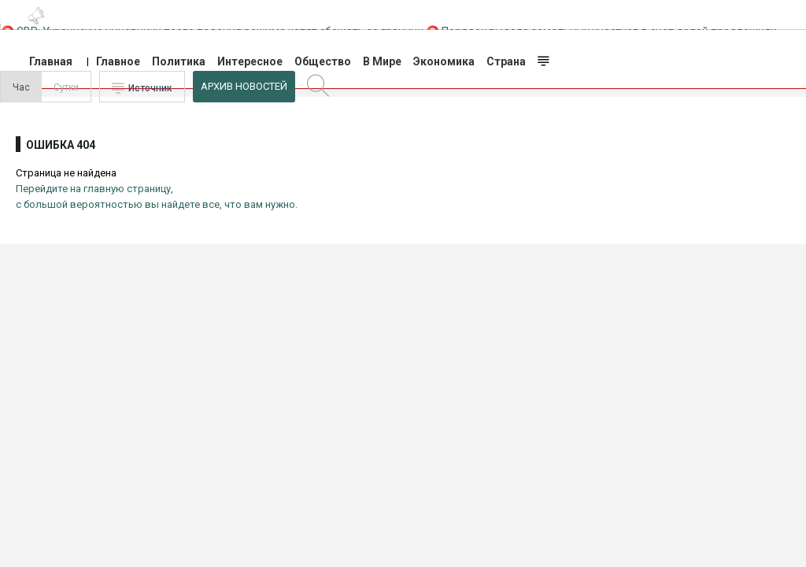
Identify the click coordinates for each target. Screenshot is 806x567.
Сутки (66, 87)
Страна (506, 61)
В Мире (382, 61)
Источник (150, 88)
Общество (322, 61)
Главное (118, 61)
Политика (178, 61)
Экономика (444, 61)
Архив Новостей (244, 86)
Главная (50, 61)
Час (21, 87)
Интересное (250, 61)
